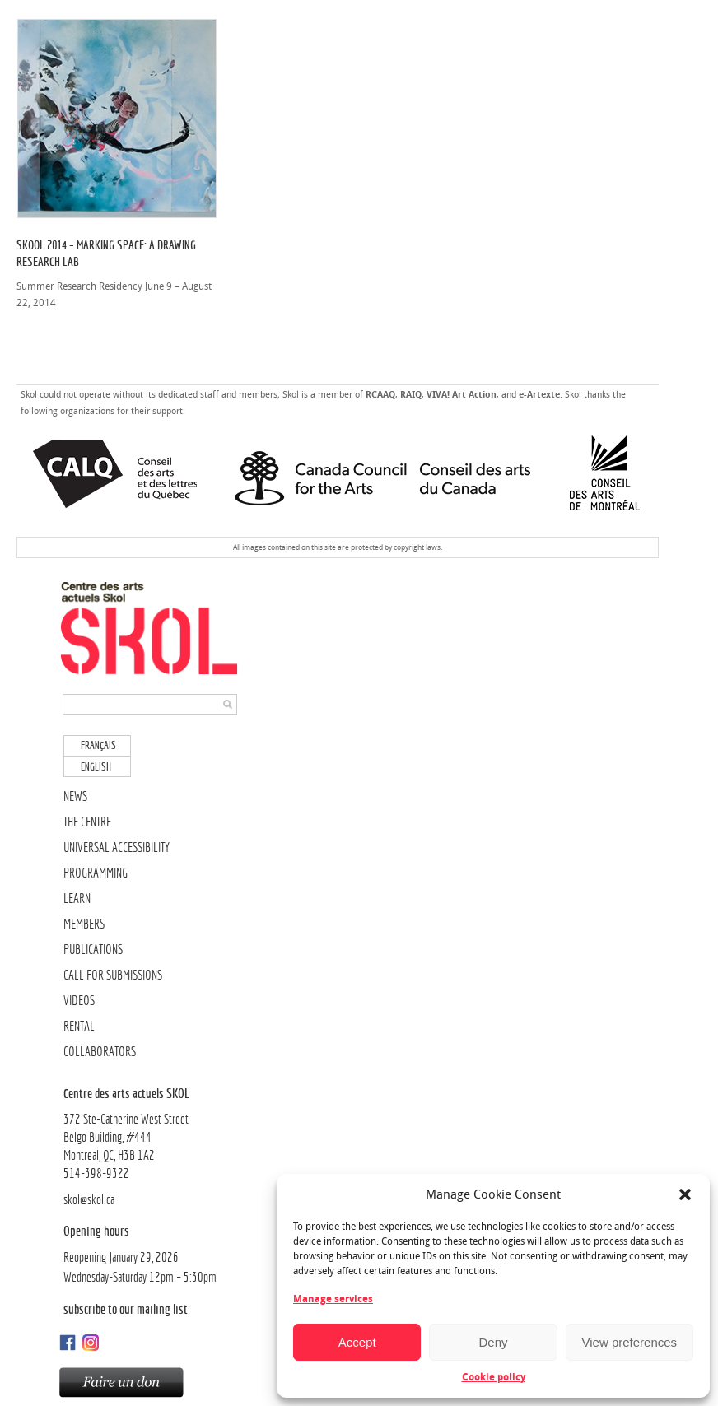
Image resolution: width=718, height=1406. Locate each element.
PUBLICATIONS (93, 949)
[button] (685, 1194)
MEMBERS (84, 924)
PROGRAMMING (95, 873)
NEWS (75, 796)
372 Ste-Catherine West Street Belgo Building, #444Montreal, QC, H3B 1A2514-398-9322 (151, 1132)
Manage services (333, 1299)
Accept (357, 1342)
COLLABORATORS (99, 1051)
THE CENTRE (87, 822)
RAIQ (411, 394)
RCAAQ (380, 394)
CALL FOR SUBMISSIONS (112, 975)
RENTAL (79, 1026)
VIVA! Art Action (462, 394)
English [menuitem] (96, 767)
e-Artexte (539, 394)
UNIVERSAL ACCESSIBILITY (116, 847)
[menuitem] (97, 745)
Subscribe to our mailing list (125, 1308)
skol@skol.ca (88, 1200)
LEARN (77, 898)
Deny (492, 1342)
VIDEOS (79, 1000)
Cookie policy (493, 1377)
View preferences (630, 1342)
